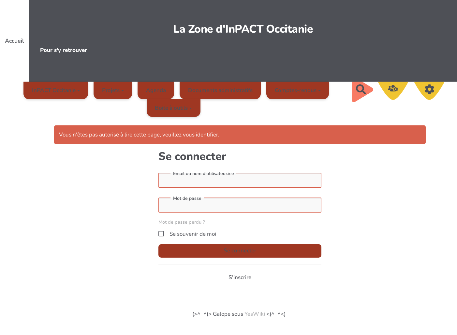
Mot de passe (187, 198)
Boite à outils (173, 108)
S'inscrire (239, 277)
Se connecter (240, 250)
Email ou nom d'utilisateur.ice (203, 173)
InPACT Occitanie (56, 90)
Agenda (156, 90)
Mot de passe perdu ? (181, 222)
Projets (113, 90)
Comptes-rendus (298, 90)
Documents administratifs (220, 90)
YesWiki (254, 314)
